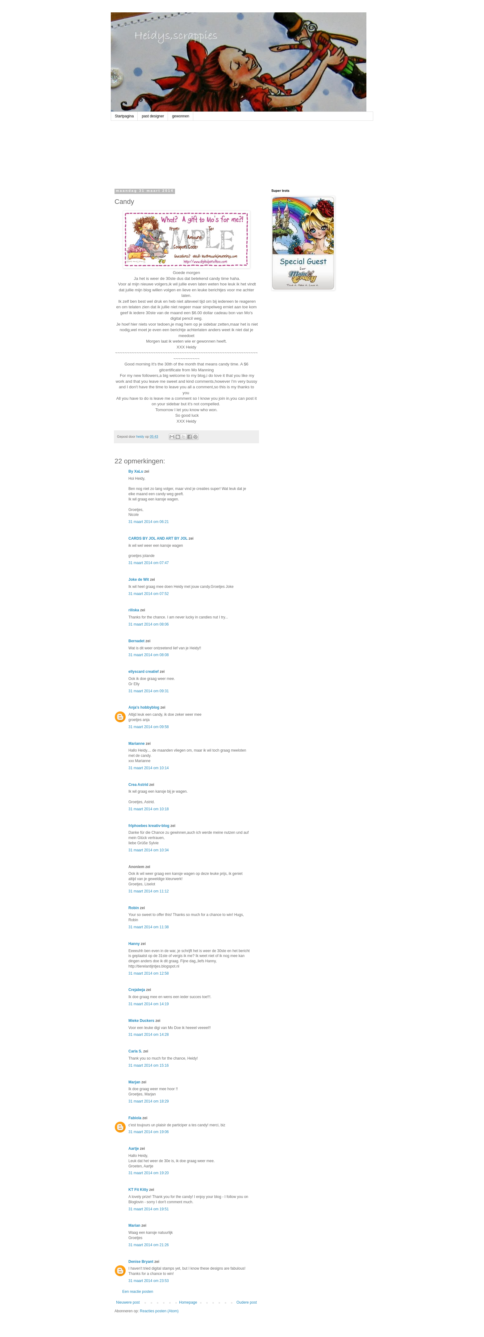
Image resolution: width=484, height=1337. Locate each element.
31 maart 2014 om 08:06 (148, 624)
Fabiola (134, 1118)
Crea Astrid (138, 784)
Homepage (188, 1302)
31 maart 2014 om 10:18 (148, 809)
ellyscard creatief (143, 671)
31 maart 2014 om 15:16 (148, 1065)
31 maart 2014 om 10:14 (148, 768)
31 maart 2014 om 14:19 (148, 1004)
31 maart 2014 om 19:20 (148, 1173)
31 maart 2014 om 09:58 (148, 727)
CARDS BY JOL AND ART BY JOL (158, 538)
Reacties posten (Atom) (159, 1311)
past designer (153, 116)
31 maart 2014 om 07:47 (148, 563)
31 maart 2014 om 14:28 (148, 1034)
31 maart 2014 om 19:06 (148, 1132)
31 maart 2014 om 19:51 (148, 1209)
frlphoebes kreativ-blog (148, 826)
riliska (133, 610)
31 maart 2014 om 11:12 (148, 891)
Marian (134, 1225)
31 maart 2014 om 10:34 (148, 850)
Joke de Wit (138, 579)
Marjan (134, 1082)
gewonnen (180, 116)
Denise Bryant (140, 1261)
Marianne (136, 743)
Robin (133, 908)
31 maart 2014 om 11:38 (148, 927)
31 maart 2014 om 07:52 (148, 594)
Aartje (133, 1148)
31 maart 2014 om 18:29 (148, 1101)
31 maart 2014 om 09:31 (148, 691)
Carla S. (135, 1051)
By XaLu (135, 471)
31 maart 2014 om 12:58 (148, 973)
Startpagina (124, 116)
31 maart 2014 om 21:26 (148, 1245)
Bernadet (136, 641)
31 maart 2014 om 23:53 (148, 1281)
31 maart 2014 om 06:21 (148, 522)
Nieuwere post (128, 1302)
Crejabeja (136, 990)
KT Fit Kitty (138, 1189)
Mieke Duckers (141, 1021)
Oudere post (246, 1302)
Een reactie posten (137, 1291)
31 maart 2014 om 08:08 (148, 655)
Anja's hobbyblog (143, 707)
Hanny (134, 944)
